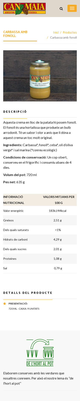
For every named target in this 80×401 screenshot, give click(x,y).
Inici (56, 32)
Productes (70, 32)
